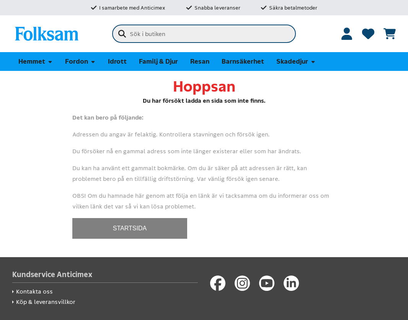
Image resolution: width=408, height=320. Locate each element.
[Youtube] (266, 283)
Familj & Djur (158, 61)
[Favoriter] (368, 34)
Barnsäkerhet (243, 61)
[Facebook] (217, 283)
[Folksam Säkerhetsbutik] (46, 34)
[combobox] (204, 34)
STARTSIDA (130, 228)
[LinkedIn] (291, 283)
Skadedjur (296, 61)
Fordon (80, 61)
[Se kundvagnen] (389, 34)
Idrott (117, 61)
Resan (199, 61)
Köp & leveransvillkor (45, 302)
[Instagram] (242, 283)
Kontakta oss (34, 291)
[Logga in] (347, 34)
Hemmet (35, 61)
